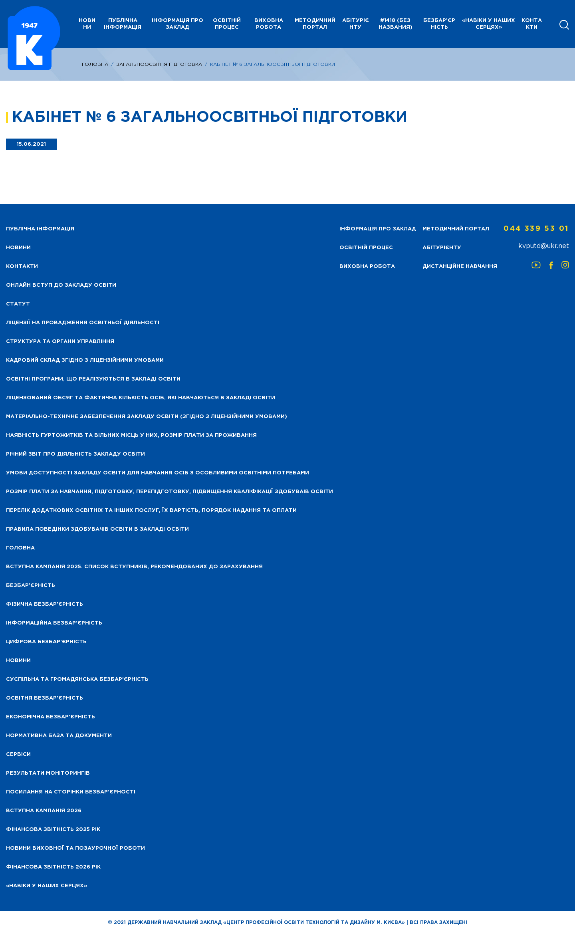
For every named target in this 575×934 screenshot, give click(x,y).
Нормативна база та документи (59, 736)
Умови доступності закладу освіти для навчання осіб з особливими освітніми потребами (157, 473)
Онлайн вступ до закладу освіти (61, 285)
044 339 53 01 (536, 229)
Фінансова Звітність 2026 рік (53, 867)
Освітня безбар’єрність (44, 698)
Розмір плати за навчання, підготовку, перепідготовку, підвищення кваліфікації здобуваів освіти (169, 492)
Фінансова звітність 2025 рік (53, 829)
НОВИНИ (87, 24)
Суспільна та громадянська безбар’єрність (77, 679)
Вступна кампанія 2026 (43, 811)
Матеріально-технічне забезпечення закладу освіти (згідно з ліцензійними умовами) (146, 416)
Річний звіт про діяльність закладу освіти (75, 454)
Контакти (531, 24)
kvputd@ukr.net (543, 246)
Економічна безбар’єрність (50, 717)
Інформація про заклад (177, 24)
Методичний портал (315, 24)
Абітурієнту (355, 24)
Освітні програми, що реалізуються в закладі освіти (93, 379)
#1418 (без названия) (395, 24)
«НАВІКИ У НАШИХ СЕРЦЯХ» (488, 24)
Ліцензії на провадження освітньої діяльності (82, 323)
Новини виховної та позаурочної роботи (75, 848)
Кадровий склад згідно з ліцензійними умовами (85, 360)
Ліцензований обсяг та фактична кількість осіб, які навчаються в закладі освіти (140, 398)
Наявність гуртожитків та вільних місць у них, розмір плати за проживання (131, 435)
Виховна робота (268, 24)
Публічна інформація (122, 24)
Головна (95, 64)
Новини (18, 660)
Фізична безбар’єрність (44, 604)
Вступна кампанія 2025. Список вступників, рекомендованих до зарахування (134, 567)
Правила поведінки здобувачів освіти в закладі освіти (97, 529)
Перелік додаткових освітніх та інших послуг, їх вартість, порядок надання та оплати (151, 510)
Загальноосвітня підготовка (159, 64)
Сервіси (18, 754)
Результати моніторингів (48, 773)
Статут (18, 304)
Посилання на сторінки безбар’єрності (70, 792)
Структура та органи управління (60, 341)
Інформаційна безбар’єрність (54, 623)
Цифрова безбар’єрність (46, 642)
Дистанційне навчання (459, 266)
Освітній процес (227, 24)
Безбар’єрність (439, 24)
